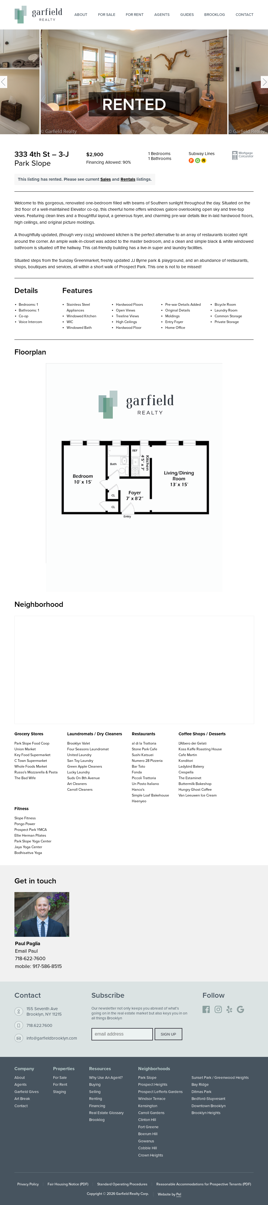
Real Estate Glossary (106, 1112)
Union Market (25, 749)
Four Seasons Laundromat (88, 749)
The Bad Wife (25, 777)
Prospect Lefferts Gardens (160, 1091)
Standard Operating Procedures (122, 1184)
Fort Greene (148, 1126)
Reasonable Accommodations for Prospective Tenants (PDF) (203, 1184)
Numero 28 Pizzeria (147, 760)
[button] (243, 157)
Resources (100, 1068)
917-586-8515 (47, 966)
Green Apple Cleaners (84, 766)
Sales (105, 179)
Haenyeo (139, 801)
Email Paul (26, 950)
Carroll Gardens (151, 1112)
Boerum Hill (148, 1133)
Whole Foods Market (30, 766)
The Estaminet (190, 777)
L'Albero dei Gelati (193, 743)
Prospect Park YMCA (30, 829)
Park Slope (147, 1077)
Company (24, 1068)
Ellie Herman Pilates (30, 835)
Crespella (186, 772)
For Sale (106, 14)
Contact (245, 14)
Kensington (147, 1105)
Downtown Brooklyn (209, 1105)
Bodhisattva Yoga (28, 852)
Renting (95, 1098)
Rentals (128, 179)
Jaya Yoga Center (28, 846)
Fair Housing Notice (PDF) (68, 1184)
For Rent (135, 14)
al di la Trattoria (144, 743)
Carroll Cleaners (80, 789)
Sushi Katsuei (142, 754)
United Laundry (79, 754)
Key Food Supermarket (32, 754)
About (80, 14)
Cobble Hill (147, 1147)
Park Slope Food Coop (31, 743)
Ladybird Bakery (191, 766)
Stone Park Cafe (144, 749)
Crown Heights (150, 1155)
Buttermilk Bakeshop (195, 783)
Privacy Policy (28, 1184)
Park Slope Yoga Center (32, 841)
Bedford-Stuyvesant (208, 1098)
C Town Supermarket (30, 760)
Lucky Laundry (78, 772)
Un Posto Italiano (145, 783)
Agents (162, 14)
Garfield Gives (26, 1091)
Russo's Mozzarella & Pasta (36, 772)
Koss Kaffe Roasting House (200, 749)
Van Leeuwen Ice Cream (198, 795)
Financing (97, 1105)
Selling (95, 1091)
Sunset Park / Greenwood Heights (220, 1077)
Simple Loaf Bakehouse (150, 795)
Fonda (137, 772)
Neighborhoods (154, 1068)
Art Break (22, 1098)
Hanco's (138, 789)
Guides (187, 14)
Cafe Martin (188, 754)
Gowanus (146, 1141)
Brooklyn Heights (206, 1112)
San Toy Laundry (80, 760)
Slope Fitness (25, 818)
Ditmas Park (201, 1091)
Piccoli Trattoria (144, 777)
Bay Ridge (200, 1084)
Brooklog (214, 14)
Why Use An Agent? (106, 1077)
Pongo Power (24, 823)
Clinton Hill (147, 1119)
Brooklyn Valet (78, 743)
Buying (95, 1084)
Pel (178, 1194)
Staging (59, 1091)
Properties (64, 1068)
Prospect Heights (152, 1084)
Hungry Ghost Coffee (195, 789)
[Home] (38, 14)
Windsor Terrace (152, 1098)
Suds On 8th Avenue (83, 777)
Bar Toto (138, 766)
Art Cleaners (77, 783)
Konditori (186, 760)
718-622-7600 (30, 958)
